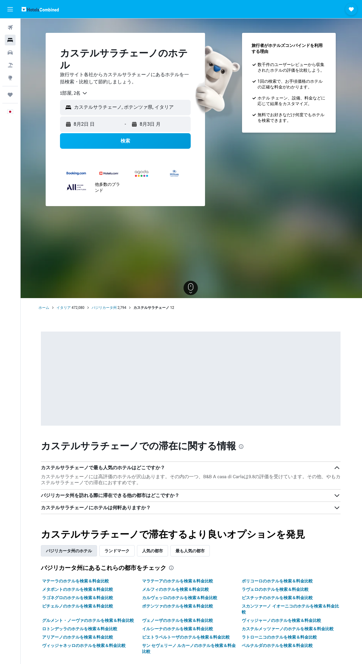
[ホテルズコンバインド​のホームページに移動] (40, 9)
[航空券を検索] (10, 27)
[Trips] (10, 95)
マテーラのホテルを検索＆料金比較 (76, 581)
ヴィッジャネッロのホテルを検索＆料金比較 (84, 645)
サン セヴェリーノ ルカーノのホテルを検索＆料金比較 (190, 648)
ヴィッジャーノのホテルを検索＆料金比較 (282, 620)
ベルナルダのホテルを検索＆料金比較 (277, 645)
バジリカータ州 (104, 308)
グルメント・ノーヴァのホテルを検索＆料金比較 (89, 620)
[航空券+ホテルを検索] (10, 65)
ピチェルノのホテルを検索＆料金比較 (78, 606)
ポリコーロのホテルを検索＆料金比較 (277, 581)
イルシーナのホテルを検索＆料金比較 (178, 628)
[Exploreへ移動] (10, 78)
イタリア (64, 308)
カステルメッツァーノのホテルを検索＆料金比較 (288, 628)
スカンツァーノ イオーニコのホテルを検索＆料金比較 (290, 609)
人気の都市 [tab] (153, 550)
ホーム (44, 308)
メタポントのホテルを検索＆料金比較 (78, 589)
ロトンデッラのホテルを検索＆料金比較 (80, 628)
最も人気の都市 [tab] (190, 550)
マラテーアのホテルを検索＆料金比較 (178, 581)
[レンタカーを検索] (10, 53)
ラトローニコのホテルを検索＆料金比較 (280, 637)
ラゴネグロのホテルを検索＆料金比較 (78, 597)
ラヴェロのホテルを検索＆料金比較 (275, 589)
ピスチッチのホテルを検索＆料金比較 (277, 597)
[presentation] (241, 446)
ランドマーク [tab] (117, 550)
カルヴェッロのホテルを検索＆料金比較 (180, 597)
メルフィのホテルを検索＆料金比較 (176, 589)
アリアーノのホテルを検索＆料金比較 (78, 637)
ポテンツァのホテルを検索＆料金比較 (178, 606)
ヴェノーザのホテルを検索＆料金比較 (178, 620)
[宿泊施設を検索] (10, 40)
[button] (10, 9)
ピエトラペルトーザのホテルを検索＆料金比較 (186, 637)
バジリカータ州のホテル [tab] (70, 550)
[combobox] (74, 93)
